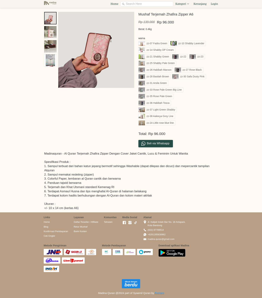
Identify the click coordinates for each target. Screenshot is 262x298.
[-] (124, 222)
